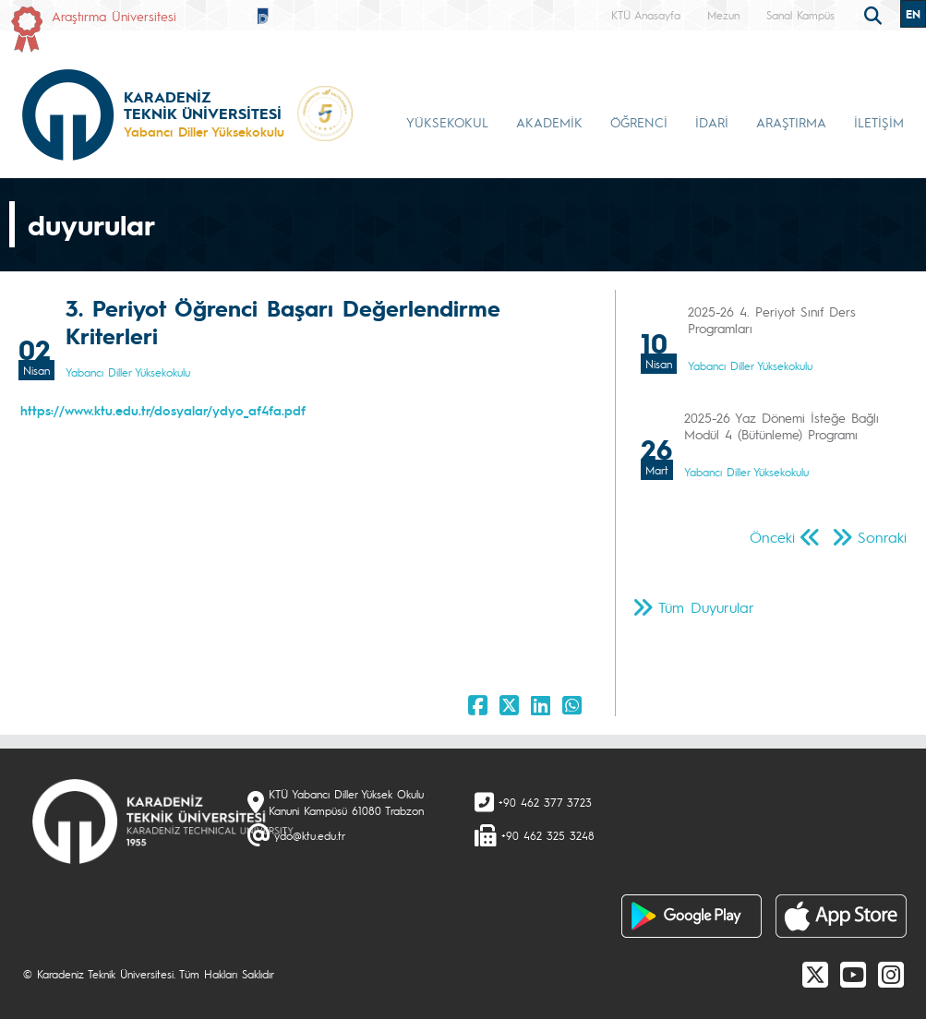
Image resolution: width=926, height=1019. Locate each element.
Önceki (772, 536)
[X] (815, 973)
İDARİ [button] (711, 122)
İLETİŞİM (879, 122)
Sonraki (882, 536)
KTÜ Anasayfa (645, 14)
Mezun (723, 14)
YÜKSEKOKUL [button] (447, 122)
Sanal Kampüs (800, 14)
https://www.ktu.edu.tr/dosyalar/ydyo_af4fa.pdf (163, 410)
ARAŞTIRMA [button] (791, 122)
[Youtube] (853, 973)
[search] (875, 14)
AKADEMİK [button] (549, 122)
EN (913, 13)
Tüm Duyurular (706, 607)
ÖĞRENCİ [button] (638, 122)
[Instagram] (891, 973)
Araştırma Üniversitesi (114, 15)
